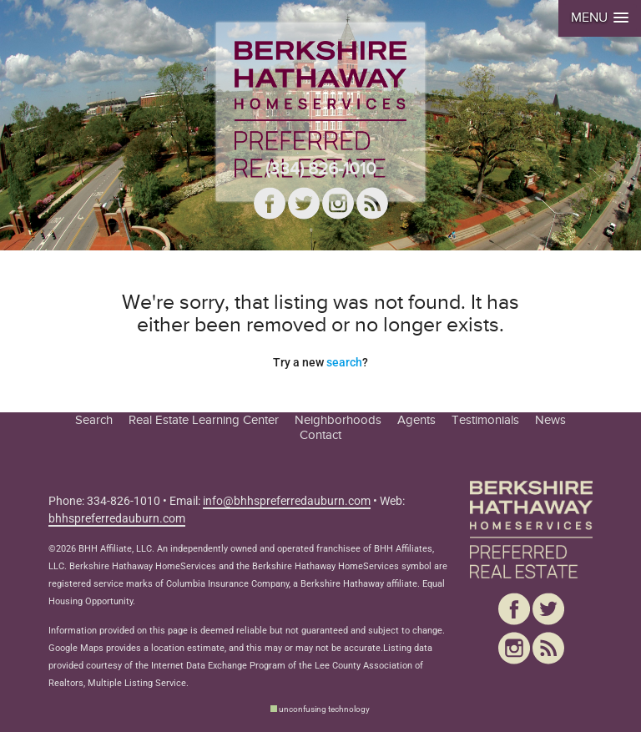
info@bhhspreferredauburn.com (287, 500)
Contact (320, 434)
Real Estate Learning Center (204, 419)
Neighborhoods (338, 419)
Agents (416, 419)
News (550, 419)
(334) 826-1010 (320, 169)
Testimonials (485, 419)
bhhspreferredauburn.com (116, 518)
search (344, 362)
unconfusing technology (324, 709)
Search (94, 419)
